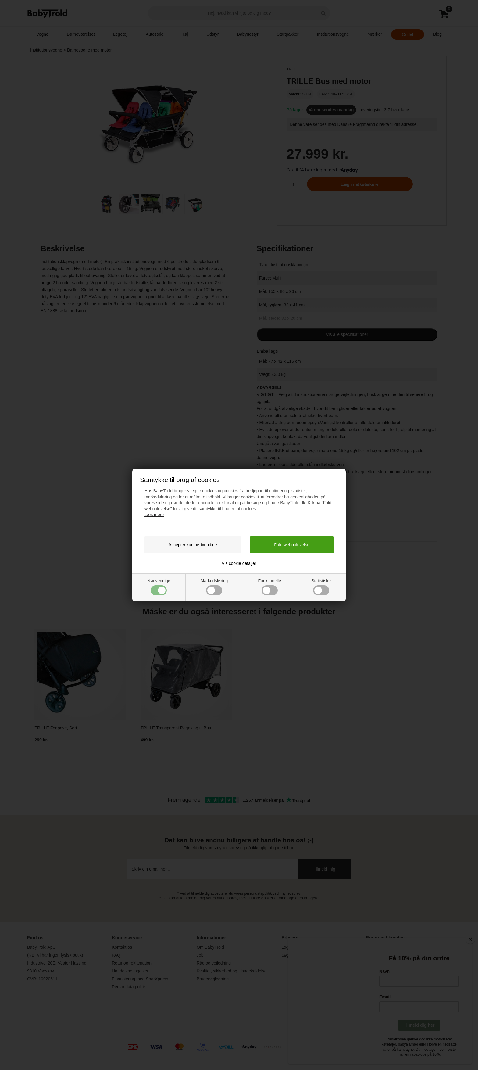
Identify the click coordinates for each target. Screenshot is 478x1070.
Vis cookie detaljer (239, 563)
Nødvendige (158, 586)
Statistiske (321, 586)
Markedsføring (214, 586)
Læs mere (154, 514)
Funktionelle (269, 586)
